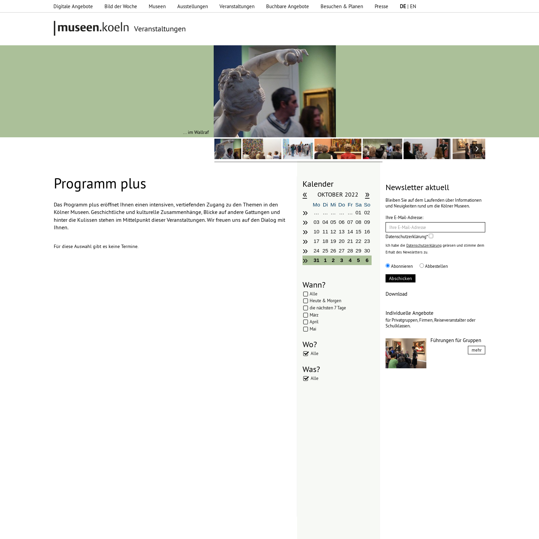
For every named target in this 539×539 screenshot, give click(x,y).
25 (325, 250)
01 (358, 212)
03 (316, 222)
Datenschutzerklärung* (409, 236)
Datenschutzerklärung (424, 245)
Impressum (151, 530)
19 (333, 241)
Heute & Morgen (325, 300)
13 (342, 231)
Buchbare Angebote (287, 6)
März (314, 315)
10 (316, 231)
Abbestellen (434, 266)
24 (316, 250)
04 (325, 222)
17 (316, 241)
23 (367, 241)
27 (342, 250)
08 (358, 222)
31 (316, 260)
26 (333, 250)
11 (325, 231)
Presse (381, 6)
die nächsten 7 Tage (328, 307)
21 (350, 241)
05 (333, 222)
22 (358, 241)
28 (350, 250)
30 (367, 250)
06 (342, 222)
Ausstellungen (192, 6)
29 (358, 250)
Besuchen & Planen (342, 6)
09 (367, 222)
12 (333, 231)
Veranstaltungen (237, 6)
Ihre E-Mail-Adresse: (404, 217)
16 (367, 231)
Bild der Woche (120, 6)
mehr (476, 350)
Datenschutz (182, 530)
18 (325, 241)
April (314, 321)
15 (358, 231)
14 (350, 231)
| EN (408, 6)
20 (342, 241)
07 (350, 222)
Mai (313, 329)
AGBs (207, 530)
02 (367, 212)
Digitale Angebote (73, 6)
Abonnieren (399, 266)
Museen (157, 6)
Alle (313, 293)
